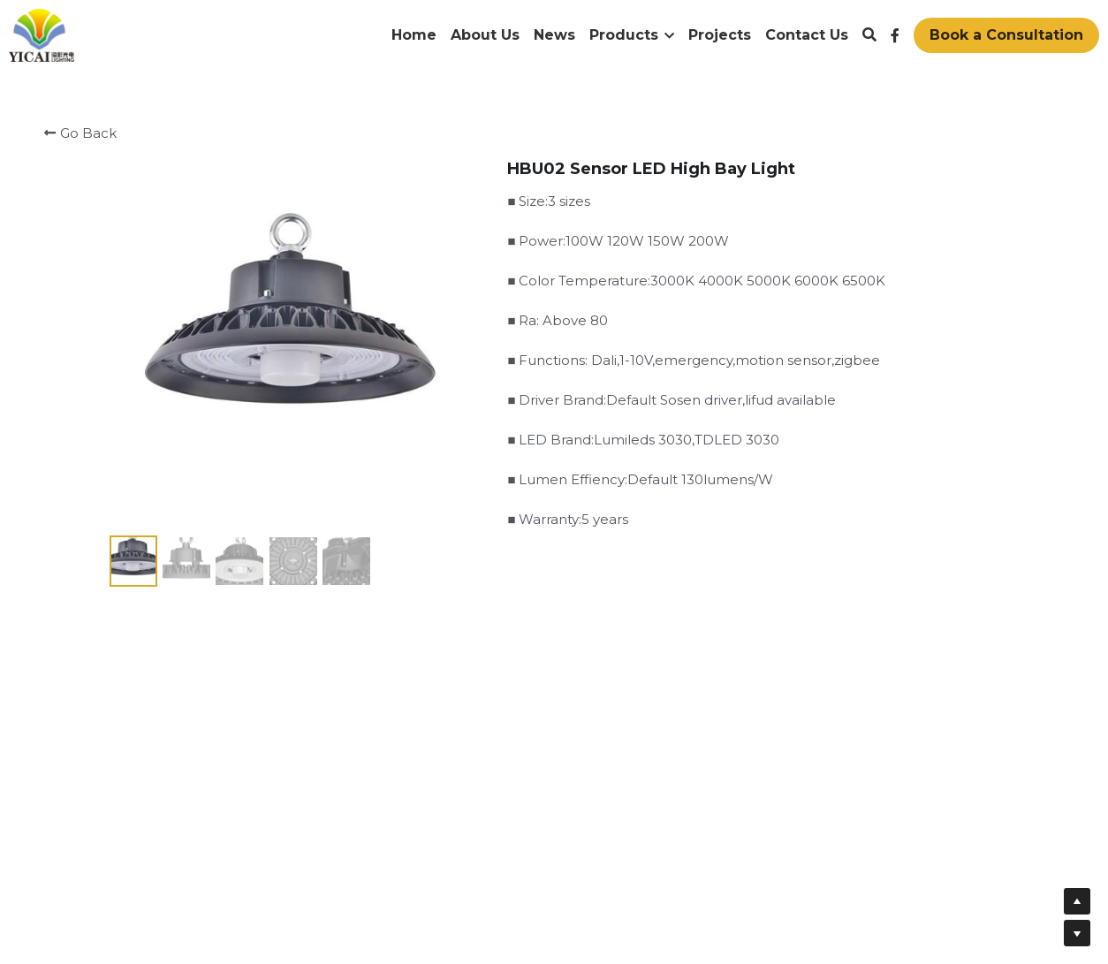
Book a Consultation (1006, 35)
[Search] (869, 34)
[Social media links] (895, 35)
